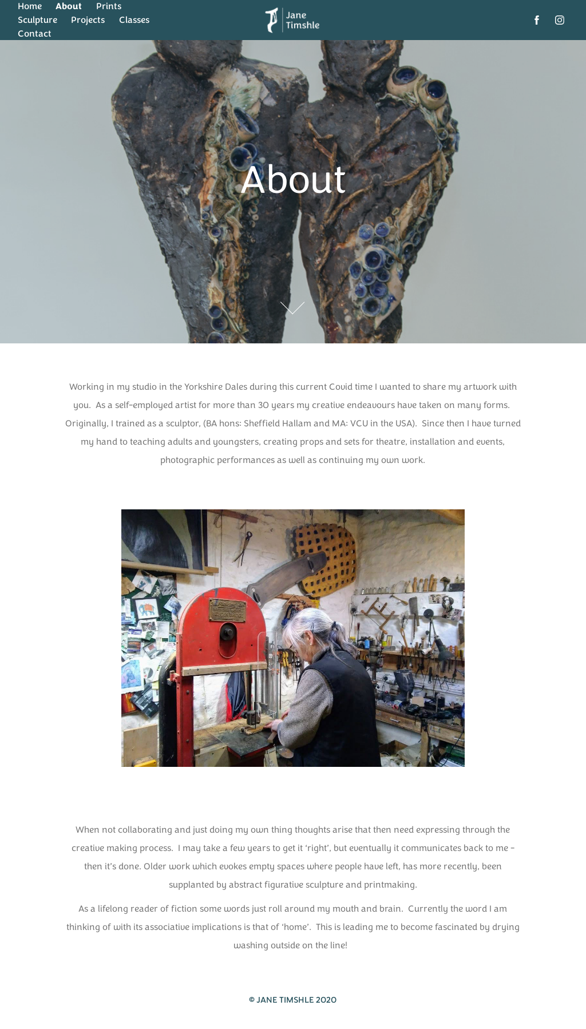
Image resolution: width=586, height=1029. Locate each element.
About (69, 6)
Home (30, 6)
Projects (88, 20)
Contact (35, 33)
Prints (108, 6)
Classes (134, 20)
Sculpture (37, 20)
